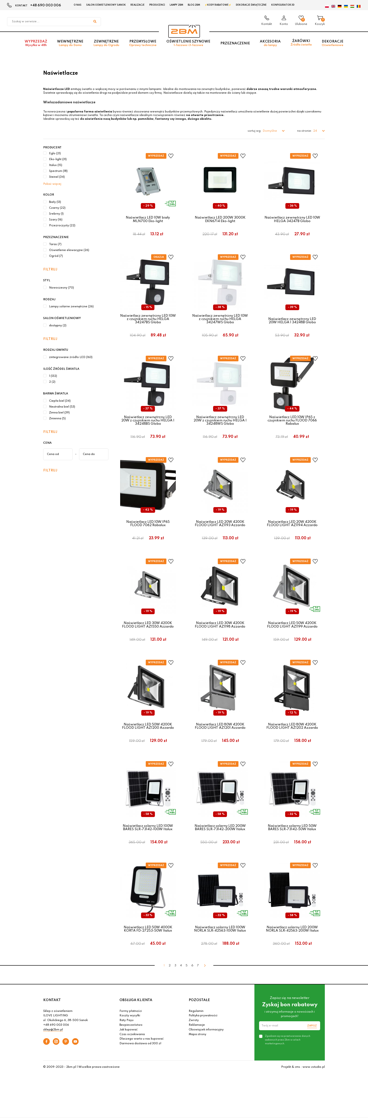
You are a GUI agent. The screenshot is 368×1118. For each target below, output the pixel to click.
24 (315, 130)
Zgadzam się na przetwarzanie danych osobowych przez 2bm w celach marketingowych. (287, 1060)
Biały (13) (55, 202)
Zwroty (194, 1040)
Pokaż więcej (52, 184)
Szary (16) (55, 219)
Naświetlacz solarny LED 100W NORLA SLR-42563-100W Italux (220, 946)
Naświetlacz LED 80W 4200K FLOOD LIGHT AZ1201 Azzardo (220, 739)
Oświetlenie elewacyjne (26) (69, 250)
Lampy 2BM (176, 5)
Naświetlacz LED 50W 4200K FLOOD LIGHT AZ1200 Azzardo (148, 739)
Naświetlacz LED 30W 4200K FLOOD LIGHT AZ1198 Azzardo (220, 635)
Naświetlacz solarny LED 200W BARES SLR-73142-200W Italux (220, 842)
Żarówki (301, 44)
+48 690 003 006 (45, 5)
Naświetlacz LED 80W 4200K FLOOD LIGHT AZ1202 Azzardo (292, 739)
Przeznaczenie (235, 44)
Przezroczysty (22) (62, 225)
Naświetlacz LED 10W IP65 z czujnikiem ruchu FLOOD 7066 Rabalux (292, 425)
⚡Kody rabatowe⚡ (218, 5)
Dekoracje (332, 45)
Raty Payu (126, 1040)
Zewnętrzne (106, 45)
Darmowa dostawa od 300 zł (140, 1063)
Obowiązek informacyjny (206, 1050)
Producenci (157, 5)
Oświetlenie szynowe (188, 45)
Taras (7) (55, 244)
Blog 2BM (194, 5)
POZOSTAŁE (199, 1020)
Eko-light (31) (58, 159)
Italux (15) (55, 165)
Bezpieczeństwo (130, 1045)
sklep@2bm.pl (53, 1050)
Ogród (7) (56, 256)
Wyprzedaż (36, 45)
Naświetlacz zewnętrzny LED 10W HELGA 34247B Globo (292, 219)
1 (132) (53, 376)
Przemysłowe (143, 45)
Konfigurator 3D (283, 5)
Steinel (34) (57, 177)
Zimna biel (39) (59, 412)
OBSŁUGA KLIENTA (135, 1020)
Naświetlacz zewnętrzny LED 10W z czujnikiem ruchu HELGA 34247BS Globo (148, 322)
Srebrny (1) (56, 213)
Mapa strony (197, 1054)
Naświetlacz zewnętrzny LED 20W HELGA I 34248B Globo (292, 323)
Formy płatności (130, 1031)
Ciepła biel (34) (60, 401)
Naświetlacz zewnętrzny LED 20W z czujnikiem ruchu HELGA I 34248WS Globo (220, 425)
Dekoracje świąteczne (251, 5)
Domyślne (270, 130)
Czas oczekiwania (132, 1054)
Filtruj (50, 269)
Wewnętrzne (70, 45)
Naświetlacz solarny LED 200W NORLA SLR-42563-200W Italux (292, 946)
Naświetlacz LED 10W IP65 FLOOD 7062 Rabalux (148, 531)
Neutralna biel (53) (62, 406)
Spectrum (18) (58, 171)
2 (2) (52, 382)
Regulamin (196, 1031)
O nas (77, 5)
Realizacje (137, 5)
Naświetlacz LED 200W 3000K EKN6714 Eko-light (220, 219)
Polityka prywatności (203, 1035)
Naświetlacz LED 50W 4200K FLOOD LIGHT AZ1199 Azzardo (292, 635)
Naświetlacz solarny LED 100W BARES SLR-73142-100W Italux (148, 842)
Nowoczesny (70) (61, 287)
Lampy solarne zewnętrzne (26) (71, 306)
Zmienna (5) (57, 418)
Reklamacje (197, 1045)
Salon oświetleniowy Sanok (106, 5)
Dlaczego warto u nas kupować (141, 1059)
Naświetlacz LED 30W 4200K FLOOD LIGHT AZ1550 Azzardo (148, 635)
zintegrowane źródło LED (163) (70, 357)
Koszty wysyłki (129, 1035)
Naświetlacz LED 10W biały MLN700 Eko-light (148, 219)
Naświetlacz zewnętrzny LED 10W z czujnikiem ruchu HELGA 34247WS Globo (220, 322)
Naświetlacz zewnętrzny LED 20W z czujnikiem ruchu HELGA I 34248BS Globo (147, 425)
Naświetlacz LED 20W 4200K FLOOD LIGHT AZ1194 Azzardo (292, 531)
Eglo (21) (55, 153)
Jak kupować (128, 1050)
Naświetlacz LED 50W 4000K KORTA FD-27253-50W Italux (148, 946)
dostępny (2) (57, 325)
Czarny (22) (57, 208)
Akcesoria (270, 45)
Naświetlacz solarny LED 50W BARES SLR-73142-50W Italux (292, 842)
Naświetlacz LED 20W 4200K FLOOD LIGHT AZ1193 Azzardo (220, 531)
